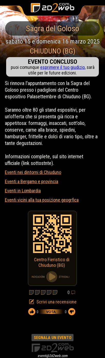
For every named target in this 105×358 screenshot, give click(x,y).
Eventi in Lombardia (23, 190)
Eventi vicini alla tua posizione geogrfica (42, 200)
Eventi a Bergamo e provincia (31, 181)
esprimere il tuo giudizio (62, 67)
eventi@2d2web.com (53, 356)
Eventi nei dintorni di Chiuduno (33, 172)
